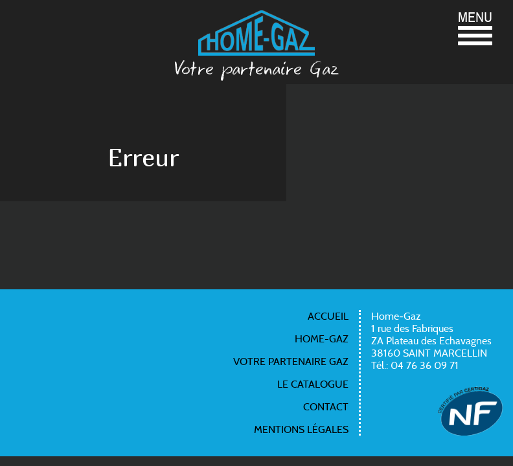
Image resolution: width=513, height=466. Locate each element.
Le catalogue (312, 384)
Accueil (328, 316)
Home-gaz (321, 339)
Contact (325, 407)
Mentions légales (301, 429)
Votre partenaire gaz (290, 361)
